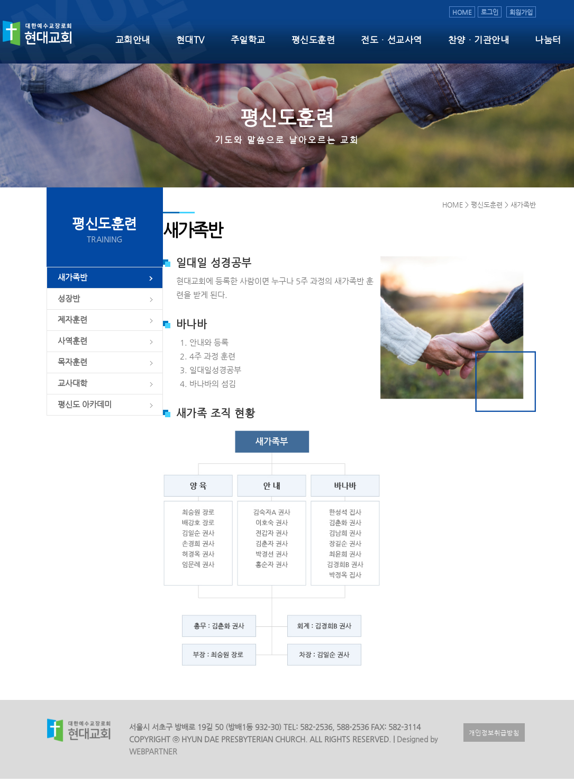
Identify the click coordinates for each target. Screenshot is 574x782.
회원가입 (521, 12)
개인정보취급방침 (494, 736)
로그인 (489, 12)
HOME (462, 12)
